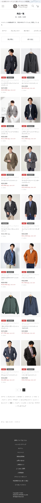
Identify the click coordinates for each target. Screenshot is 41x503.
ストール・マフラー (34, 403)
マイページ (20, 452)
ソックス (23, 403)
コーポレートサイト (20, 485)
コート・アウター (13, 400)
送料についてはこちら (20, 440)
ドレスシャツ (15, 31)
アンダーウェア (21, 406)
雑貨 (11, 403)
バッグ (17, 403)
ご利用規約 (20, 472)
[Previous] (17, 389)
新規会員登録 (20, 456)
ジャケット (28, 396)
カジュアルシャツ (26, 400)
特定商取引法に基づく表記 (20, 481)
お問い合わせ (20, 460)
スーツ (4, 31)
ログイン (20, 448)
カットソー (4, 403)
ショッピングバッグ (20, 444)
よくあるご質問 (20, 468)
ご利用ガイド (20, 464)
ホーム (2, 421)
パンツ (4, 400)
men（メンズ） (9, 421)
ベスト (35, 396)
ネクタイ (27, 31)
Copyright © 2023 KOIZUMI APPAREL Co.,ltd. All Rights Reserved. (20, 494)
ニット (35, 400)
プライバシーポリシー (20, 476)
